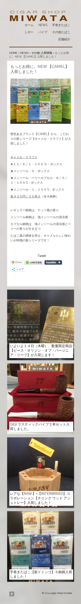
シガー (28, 32)
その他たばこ (61, 32)
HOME (13, 52)
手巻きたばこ (61, 25)
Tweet (41, 256)
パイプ (42, 32)
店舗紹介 (64, 39)
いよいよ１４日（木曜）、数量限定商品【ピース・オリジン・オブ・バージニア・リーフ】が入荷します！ (41, 350)
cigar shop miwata (61, 593)
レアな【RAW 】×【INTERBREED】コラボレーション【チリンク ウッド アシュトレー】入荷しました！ (40, 498)
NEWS (42, 25)
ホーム (29, 25)
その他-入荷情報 (41, 52)
